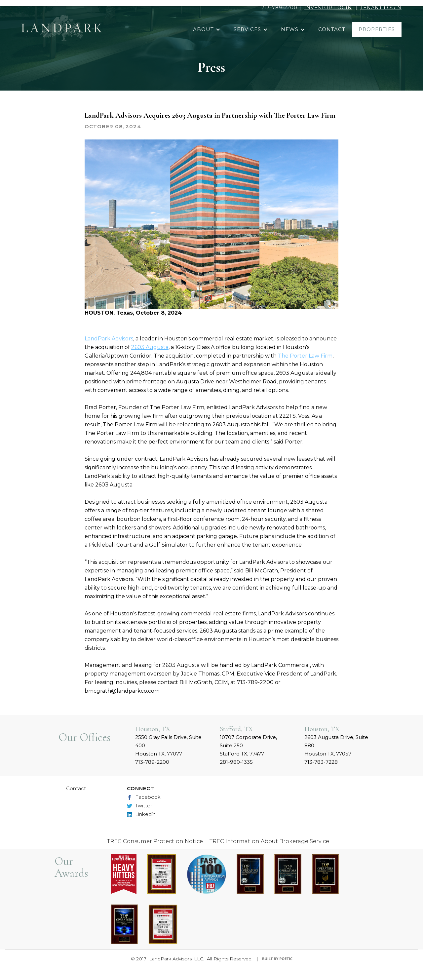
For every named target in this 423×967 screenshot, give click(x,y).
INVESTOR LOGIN (328, 8)
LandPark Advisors (109, 338)
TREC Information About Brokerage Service (269, 841)
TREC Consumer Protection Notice (155, 841)
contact (331, 29)
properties (377, 29)
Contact (76, 788)
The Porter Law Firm (305, 356)
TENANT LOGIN (381, 8)
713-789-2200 (279, 8)
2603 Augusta (150, 347)
